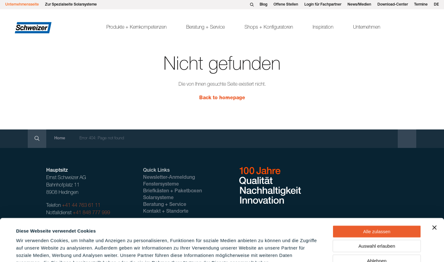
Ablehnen (376, 223)
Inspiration (323, 27)
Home (59, 139)
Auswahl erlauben (376, 208)
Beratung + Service (205, 27)
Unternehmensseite (22, 4)
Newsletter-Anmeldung (169, 177)
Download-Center (392, 4)
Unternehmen (366, 27)
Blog (263, 4)
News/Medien (359, 4)
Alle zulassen (376, 193)
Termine (421, 4)
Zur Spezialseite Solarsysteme (71, 4)
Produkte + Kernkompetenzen (136, 27)
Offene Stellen (285, 4)
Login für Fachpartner (322, 4)
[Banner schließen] (434, 190)
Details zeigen (263, 249)
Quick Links (156, 170)
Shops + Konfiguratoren (269, 27)
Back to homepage (222, 98)
